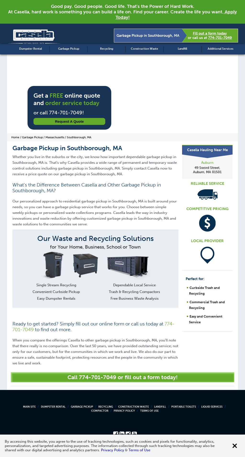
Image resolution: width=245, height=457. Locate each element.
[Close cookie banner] (235, 446)
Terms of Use (149, 410)
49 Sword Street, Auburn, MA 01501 (207, 170)
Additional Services (220, 48)
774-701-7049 (220, 38)
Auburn (207, 162)
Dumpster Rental (30, 48)
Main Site (29, 406)
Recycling (106, 48)
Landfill (182, 48)
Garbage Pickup (68, 48)
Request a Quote (69, 121)
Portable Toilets (183, 406)
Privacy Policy (124, 410)
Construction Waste (144, 48)
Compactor (99, 410)
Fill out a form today (210, 33)
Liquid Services (212, 406)
